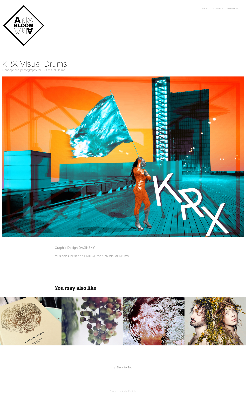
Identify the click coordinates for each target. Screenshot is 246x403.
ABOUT (205, 8)
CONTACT (218, 8)
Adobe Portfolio (128, 391)
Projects (232, 8)
